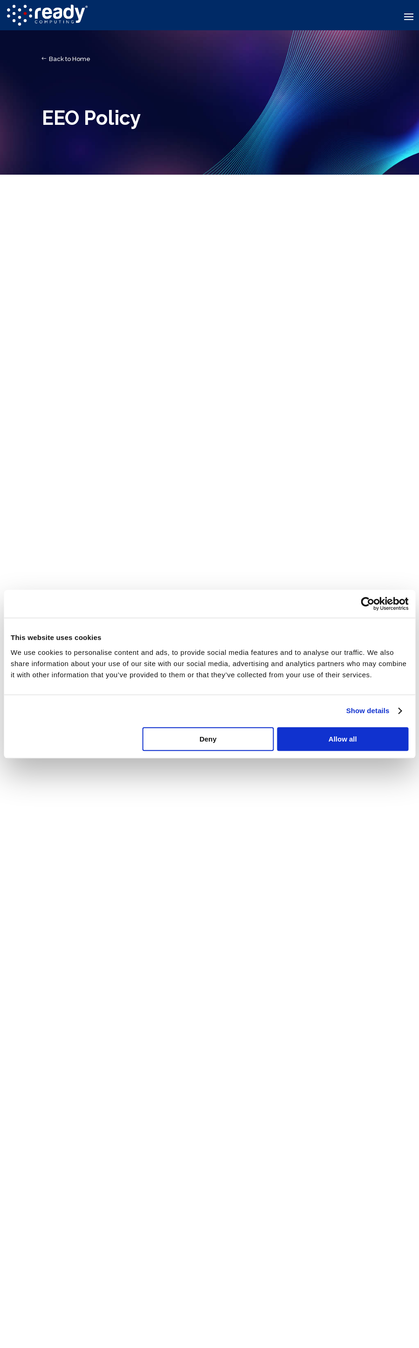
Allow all (343, 739)
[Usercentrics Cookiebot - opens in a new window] (367, 604)
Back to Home (69, 58)
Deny (208, 739)
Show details (368, 711)
